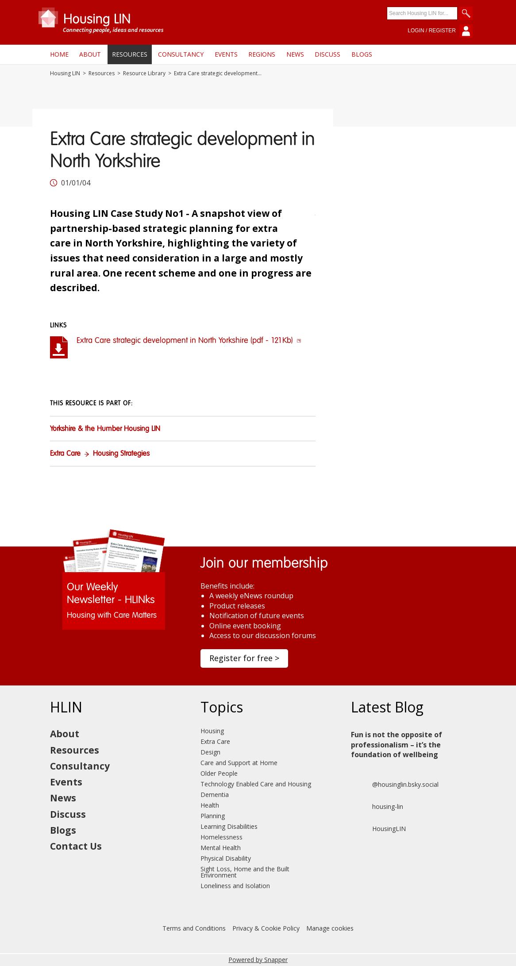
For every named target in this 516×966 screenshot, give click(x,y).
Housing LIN (65, 73)
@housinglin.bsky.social (395, 784)
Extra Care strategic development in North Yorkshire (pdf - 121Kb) (189, 341)
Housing (212, 731)
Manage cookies (330, 928)
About (90, 54)
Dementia (214, 794)
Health (209, 805)
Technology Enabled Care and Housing (255, 784)
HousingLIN (378, 828)
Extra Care (65, 454)
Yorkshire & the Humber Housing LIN (105, 429)
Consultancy (181, 54)
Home (59, 54)
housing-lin (377, 806)
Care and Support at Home (238, 762)
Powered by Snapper (258, 959)
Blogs (361, 54)
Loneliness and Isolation (235, 885)
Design (210, 752)
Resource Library (144, 73)
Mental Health (220, 847)
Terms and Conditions (194, 928)
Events (226, 54)
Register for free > (244, 658)
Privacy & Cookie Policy (266, 928)
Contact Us (76, 846)
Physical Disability (225, 858)
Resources (129, 54)
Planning (212, 816)
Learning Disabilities (229, 826)
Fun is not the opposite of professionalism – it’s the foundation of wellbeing (396, 744)
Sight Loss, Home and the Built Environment (244, 872)
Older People (219, 773)
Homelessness (221, 837)
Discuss (327, 54)
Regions (261, 54)
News (295, 54)
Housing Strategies (121, 454)
